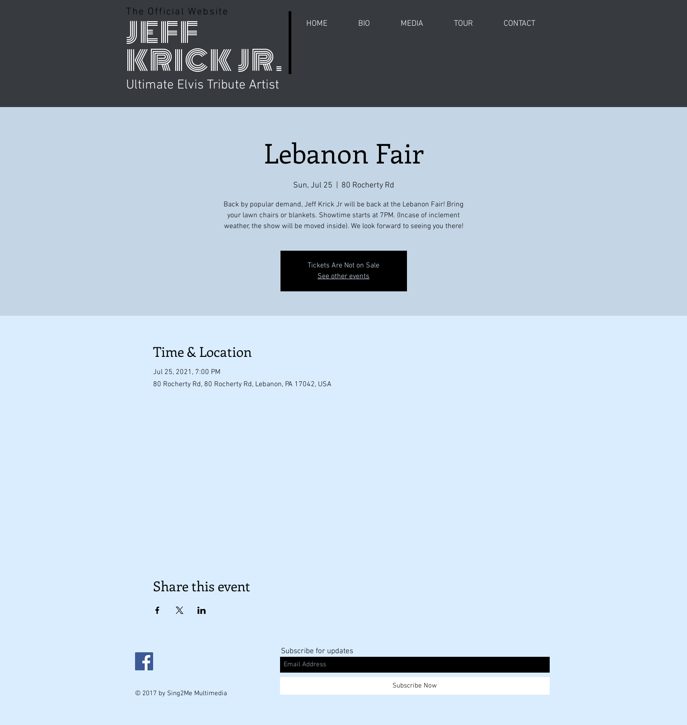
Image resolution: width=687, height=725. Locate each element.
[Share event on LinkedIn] (201, 610)
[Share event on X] (179, 610)
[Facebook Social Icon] (144, 661)
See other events (343, 276)
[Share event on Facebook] (157, 610)
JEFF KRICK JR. (205, 47)
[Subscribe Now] (415, 686)
